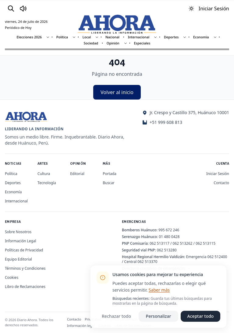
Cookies (11, 277)
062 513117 (159, 243)
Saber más (159, 290)
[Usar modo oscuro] (191, 8)
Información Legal (20, 241)
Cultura (43, 173)
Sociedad (91, 43)
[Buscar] (11, 8)
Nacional (112, 37)
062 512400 (217, 256)
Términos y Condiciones (25, 268)
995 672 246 (168, 230)
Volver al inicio (117, 92)
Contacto (221, 182)
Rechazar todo (116, 316)
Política (62, 37)
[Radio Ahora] (23, 8)
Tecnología (46, 182)
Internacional (138, 37)
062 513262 (183, 243)
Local (87, 37)
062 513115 (205, 243)
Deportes (171, 37)
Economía (201, 37)
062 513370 (147, 261)
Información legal (81, 325)
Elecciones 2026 (29, 37)
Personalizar (158, 316)
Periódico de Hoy (18, 27)
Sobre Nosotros (18, 231)
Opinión (113, 43)
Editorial (77, 173)
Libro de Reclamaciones (25, 286)
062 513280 (167, 250)
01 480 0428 (169, 236)
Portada (109, 173)
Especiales (142, 43)
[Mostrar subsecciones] (48, 37)
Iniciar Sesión (217, 173)
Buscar (108, 182)
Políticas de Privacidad (24, 250)
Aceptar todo (200, 316)
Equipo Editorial (18, 259)
